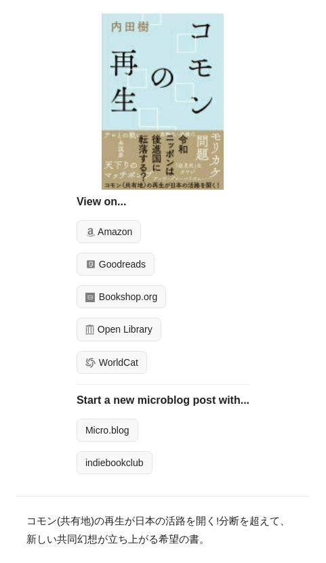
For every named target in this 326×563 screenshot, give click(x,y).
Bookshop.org (121, 296)
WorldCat (111, 362)
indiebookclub (114, 462)
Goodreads (115, 264)
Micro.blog (107, 430)
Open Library (118, 329)
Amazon (108, 231)
